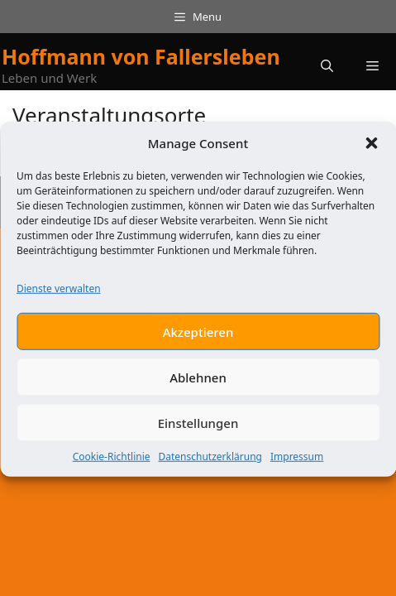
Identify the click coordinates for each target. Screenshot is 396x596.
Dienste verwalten (59, 297)
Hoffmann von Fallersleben (141, 56)
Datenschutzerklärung (210, 465)
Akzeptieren (198, 340)
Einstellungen (198, 431)
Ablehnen (198, 385)
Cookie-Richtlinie (111, 465)
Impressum (296, 465)
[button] (371, 151)
